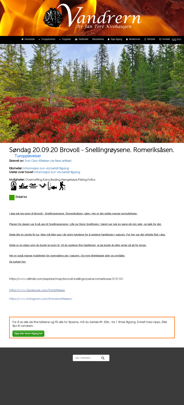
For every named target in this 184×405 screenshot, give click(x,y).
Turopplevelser (47, 39)
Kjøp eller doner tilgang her (28, 333)
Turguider (65, 39)
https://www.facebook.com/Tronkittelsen (37, 290)
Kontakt (164, 39)
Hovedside (28, 39)
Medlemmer (133, 39)
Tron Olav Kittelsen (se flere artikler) (48, 161)
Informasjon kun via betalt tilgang (46, 168)
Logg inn (175, 39)
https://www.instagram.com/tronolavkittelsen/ (40, 299)
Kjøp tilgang (115, 39)
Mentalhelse (98, 39)
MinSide (149, 39)
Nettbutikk (81, 39)
